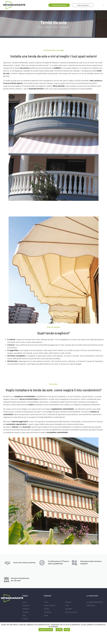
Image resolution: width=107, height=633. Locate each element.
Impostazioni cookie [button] (46, 629)
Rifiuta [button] (67, 629)
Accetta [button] (59, 629)
